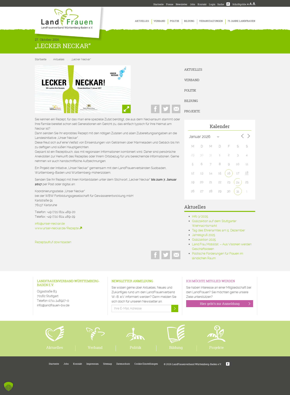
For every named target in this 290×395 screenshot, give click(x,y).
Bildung (189, 21)
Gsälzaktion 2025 (204, 239)
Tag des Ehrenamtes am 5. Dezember (218, 230)
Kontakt (202, 4)
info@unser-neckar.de (50, 223)
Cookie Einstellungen (146, 363)
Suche (220, 4)
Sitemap (107, 363)
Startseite (158, 4)
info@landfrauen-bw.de (53, 305)
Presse (169, 4)
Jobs (192, 4)
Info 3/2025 (200, 216)
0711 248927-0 (58, 300)
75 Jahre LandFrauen (241, 21)
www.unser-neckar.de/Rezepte (57, 228)
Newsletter (181, 4)
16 (228, 173)
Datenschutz (123, 363)
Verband (159, 21)
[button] (8, 386)
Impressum (92, 363)
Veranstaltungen (211, 21)
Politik (174, 21)
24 (237, 182)
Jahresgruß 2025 (203, 235)
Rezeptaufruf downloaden (53, 242)
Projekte (192, 111)
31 (237, 191)
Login (212, 4)
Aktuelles (142, 21)
